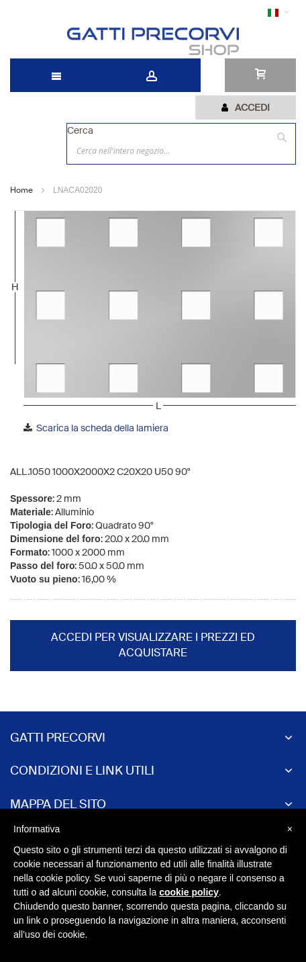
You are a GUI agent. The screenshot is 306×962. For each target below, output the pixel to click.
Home (21, 190)
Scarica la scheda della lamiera (102, 428)
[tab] (245, 107)
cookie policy (189, 892)
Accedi (252, 107)
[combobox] (181, 150)
